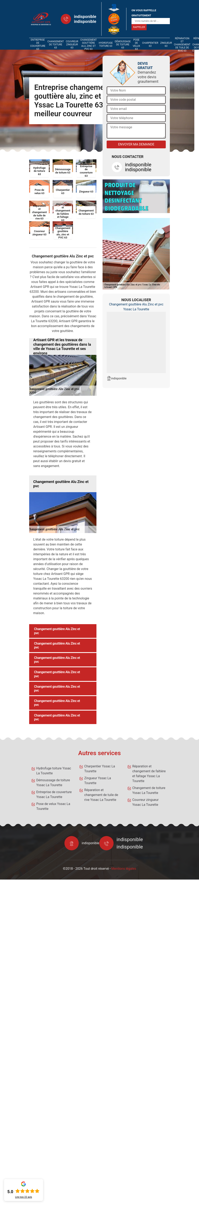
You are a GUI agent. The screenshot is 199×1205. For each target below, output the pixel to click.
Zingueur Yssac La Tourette (97, 780)
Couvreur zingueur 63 (72, 44)
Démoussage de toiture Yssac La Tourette (53, 782)
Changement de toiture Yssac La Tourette (148, 790)
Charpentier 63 (150, 44)
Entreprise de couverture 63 (37, 44)
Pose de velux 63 (136, 44)
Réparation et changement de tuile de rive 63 (182, 44)
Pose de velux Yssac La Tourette (53, 806)
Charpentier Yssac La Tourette (99, 768)
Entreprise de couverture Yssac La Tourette (54, 794)
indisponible (85, 16)
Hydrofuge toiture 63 (106, 44)
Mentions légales (123, 869)
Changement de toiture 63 (55, 44)
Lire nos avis (23, 1197)
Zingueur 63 (166, 44)
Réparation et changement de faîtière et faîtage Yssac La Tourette (149, 773)
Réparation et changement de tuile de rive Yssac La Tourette (101, 795)
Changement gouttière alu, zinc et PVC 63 (88, 44)
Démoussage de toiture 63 (123, 44)
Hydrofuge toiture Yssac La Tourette (53, 770)
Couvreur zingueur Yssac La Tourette (145, 802)
